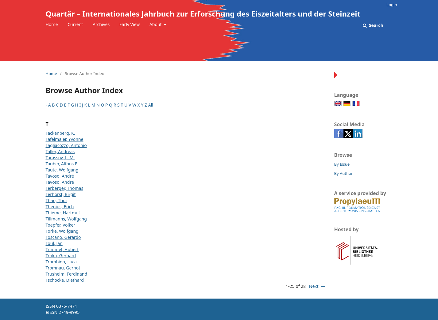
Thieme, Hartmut (63, 213)
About (156, 24)
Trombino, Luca (61, 262)
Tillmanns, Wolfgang (66, 219)
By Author (343, 173)
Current (75, 24)
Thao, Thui (56, 200)
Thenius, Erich (60, 206)
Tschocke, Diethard (65, 280)
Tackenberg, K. (60, 133)
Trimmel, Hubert (62, 249)
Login (391, 4)
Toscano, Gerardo (63, 237)
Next (314, 286)
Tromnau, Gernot (63, 268)
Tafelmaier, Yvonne (64, 139)
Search (375, 25)
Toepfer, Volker (61, 225)
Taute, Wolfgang (62, 170)
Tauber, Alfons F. (62, 164)
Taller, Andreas (60, 151)
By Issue (342, 164)
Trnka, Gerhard (61, 255)
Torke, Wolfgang (62, 231)
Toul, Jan (54, 243)
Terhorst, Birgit (61, 194)
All (150, 105)
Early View (129, 24)
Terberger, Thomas (64, 188)
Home (52, 24)
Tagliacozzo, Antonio (66, 145)
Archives (101, 24)
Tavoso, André (60, 176)
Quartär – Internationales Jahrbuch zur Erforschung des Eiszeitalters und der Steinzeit (203, 14)
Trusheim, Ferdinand (66, 274)
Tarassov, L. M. (60, 157)
